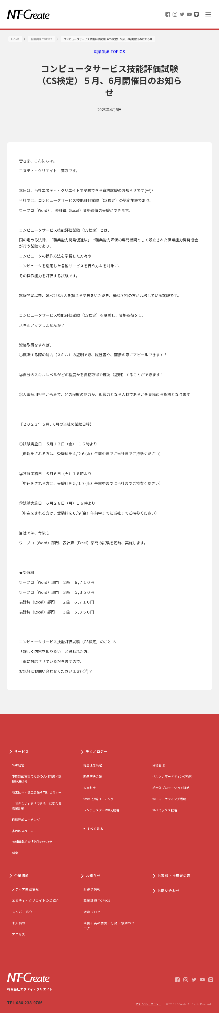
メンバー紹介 (22, 912)
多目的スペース (22, 830)
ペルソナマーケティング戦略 (172, 776)
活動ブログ (92, 912)
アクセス (18, 934)
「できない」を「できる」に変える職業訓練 (36, 806)
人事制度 (89, 787)
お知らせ (93, 875)
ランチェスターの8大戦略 (101, 810)
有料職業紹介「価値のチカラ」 (33, 841)
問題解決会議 (92, 776)
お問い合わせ (168, 890)
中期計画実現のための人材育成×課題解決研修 (36, 779)
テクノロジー (96, 751)
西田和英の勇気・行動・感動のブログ (109, 925)
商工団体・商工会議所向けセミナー (36, 792)
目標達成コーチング (26, 819)
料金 (15, 853)
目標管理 (158, 765)
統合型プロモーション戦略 (170, 787)
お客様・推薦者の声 (174, 875)
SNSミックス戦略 (164, 810)
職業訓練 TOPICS (97, 900)
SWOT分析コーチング (98, 799)
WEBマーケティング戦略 (169, 799)
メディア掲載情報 (25, 889)
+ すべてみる (93, 828)
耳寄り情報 (92, 889)
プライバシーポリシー (148, 1004)
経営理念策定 (92, 765)
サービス (21, 751)
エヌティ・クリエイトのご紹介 (35, 900)
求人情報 (18, 923)
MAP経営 (18, 765)
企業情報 (21, 875)
